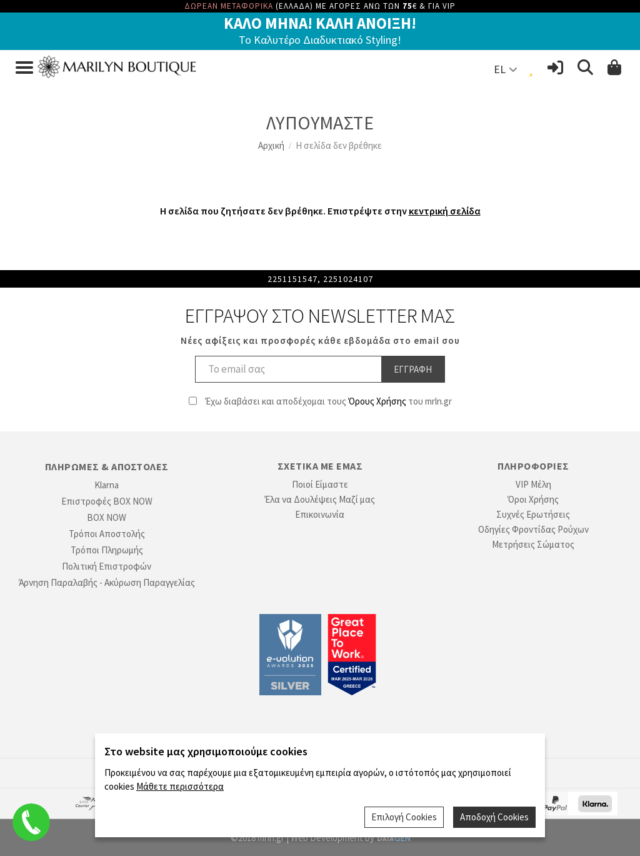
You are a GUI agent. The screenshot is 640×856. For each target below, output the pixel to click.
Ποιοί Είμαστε (320, 484)
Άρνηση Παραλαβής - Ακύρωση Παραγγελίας (107, 582)
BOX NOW (106, 517)
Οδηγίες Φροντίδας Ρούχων (533, 529)
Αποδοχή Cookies (494, 817)
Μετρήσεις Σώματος (533, 544)
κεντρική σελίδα (445, 210)
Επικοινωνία (319, 514)
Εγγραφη (413, 369)
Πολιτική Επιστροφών (106, 566)
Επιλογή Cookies (404, 817)
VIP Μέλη (533, 484)
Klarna (106, 485)
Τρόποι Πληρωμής (107, 550)
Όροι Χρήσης (533, 499)
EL (500, 69)
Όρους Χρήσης (377, 401)
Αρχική (271, 145)
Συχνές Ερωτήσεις (533, 514)
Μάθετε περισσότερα (180, 786)
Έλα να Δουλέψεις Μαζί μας (319, 499)
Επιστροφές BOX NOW (106, 501)
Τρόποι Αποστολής (107, 534)
